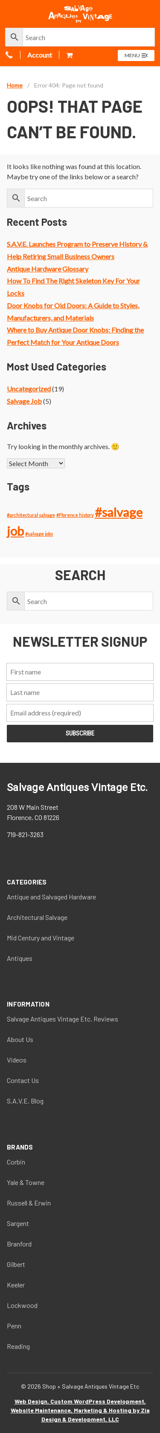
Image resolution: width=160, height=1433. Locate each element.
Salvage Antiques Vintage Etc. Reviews (62, 1019)
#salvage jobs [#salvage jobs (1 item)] (39, 534)
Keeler (16, 1285)
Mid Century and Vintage (40, 938)
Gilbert (16, 1264)
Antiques (19, 958)
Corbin (16, 1162)
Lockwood (22, 1305)
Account (39, 55)
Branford (19, 1244)
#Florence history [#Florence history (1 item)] (74, 515)
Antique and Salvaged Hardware (51, 897)
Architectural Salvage (37, 917)
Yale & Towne (25, 1182)
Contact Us (23, 1080)
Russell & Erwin (29, 1203)
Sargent (18, 1223)
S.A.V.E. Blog (25, 1101)
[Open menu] (136, 55)
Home (15, 85)
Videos (16, 1060)
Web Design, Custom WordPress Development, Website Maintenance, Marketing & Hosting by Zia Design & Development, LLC (80, 1410)
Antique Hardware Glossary (47, 269)
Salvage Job (24, 401)
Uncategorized (29, 389)
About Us (20, 1039)
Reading (18, 1346)
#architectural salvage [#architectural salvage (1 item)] (31, 515)
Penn (14, 1326)
